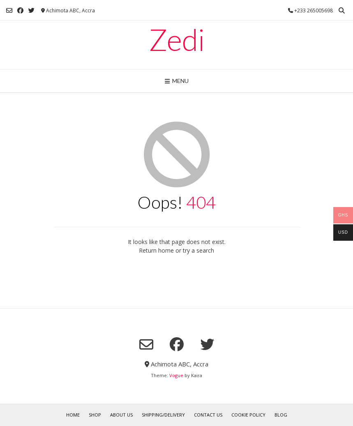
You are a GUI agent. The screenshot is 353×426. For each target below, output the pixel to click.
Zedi (177, 39)
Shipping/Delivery (163, 415)
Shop (95, 415)
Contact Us (208, 415)
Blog (281, 415)
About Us (121, 415)
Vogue (176, 375)
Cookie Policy (248, 415)
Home (73, 415)
